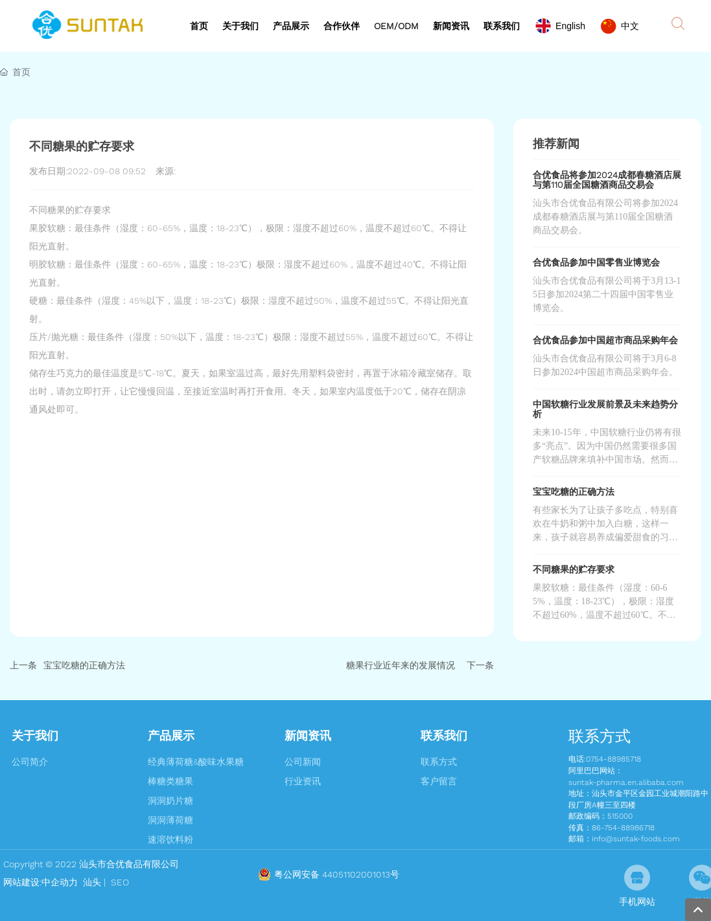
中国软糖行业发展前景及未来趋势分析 (605, 409)
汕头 (92, 882)
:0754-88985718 (612, 759)
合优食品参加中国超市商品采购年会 (605, 340)
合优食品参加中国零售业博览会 (596, 262)
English (570, 26)
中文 (630, 26)
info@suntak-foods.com (636, 838)
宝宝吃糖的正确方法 (84, 665)
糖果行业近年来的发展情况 (400, 665)
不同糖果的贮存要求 (573, 569)
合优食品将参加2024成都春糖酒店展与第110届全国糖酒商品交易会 (607, 180)
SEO (118, 882)
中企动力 (59, 882)
